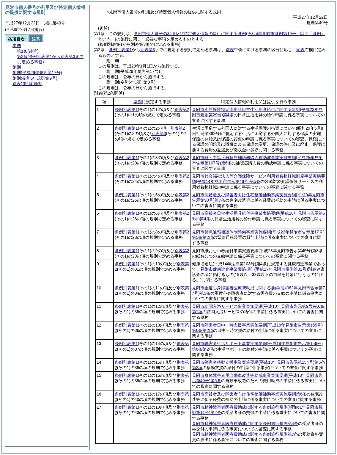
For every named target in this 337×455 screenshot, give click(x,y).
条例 (137, 101)
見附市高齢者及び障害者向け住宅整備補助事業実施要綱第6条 (249, 394)
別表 (230, 49)
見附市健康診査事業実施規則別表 (258, 269)
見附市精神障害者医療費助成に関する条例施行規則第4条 (245, 423)
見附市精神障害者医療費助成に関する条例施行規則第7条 (245, 434)
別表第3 (147, 49)
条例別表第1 (120, 49)
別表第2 (181, 109)
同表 (300, 49)
